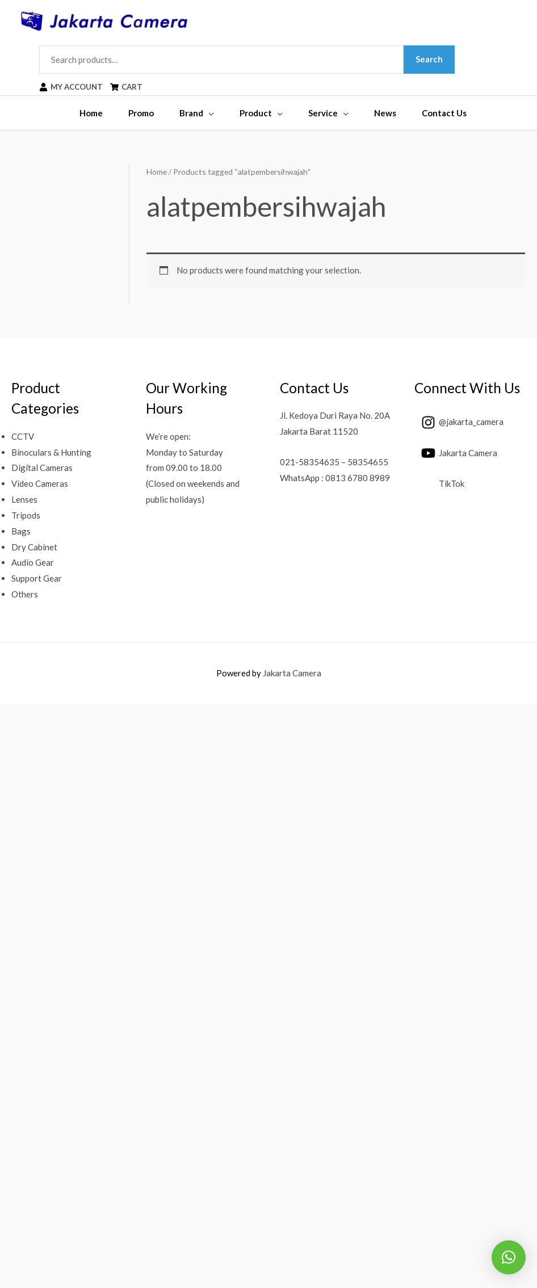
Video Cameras (39, 484)
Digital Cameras (42, 468)
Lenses (24, 499)
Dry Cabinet (34, 547)
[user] (72, 87)
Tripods (25, 515)
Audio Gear (32, 563)
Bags (21, 531)
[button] (509, 1257)
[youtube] (455, 453)
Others (24, 594)
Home (156, 171)
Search (429, 59)
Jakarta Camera (292, 673)
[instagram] (459, 422)
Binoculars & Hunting (51, 452)
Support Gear (36, 579)
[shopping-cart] (128, 87)
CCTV (22, 436)
